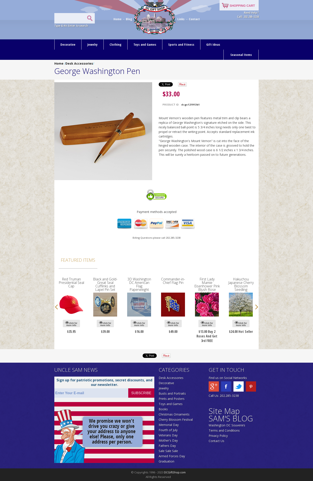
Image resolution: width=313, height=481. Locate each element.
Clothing (116, 44)
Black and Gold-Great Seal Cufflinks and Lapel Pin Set (105, 284)
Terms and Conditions (224, 430)
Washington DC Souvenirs (227, 425)
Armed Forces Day (172, 456)
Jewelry (92, 44)
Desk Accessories (79, 63)
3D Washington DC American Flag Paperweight (139, 284)
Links (180, 19)
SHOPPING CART (242, 5)
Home (117, 19)
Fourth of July (168, 430)
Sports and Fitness (181, 44)
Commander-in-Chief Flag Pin (173, 281)
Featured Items (78, 260)
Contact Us (216, 441)
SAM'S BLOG (231, 418)
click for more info (71, 324)
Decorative (67, 44)
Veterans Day (168, 435)
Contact (194, 19)
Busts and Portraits (172, 393)
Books (163, 409)
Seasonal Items (241, 54)
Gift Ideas (213, 44)
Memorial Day (169, 425)
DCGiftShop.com (175, 472)
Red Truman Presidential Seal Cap (71, 282)
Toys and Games (144, 44)
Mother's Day (168, 440)
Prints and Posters (172, 399)
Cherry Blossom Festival (176, 419)
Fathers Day (167, 446)
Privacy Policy (218, 436)
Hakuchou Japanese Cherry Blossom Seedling (241, 284)
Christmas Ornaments (174, 414)
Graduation (166, 461)
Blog (129, 19)
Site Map (224, 411)
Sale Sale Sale (168, 451)
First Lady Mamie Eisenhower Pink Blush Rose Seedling (207, 286)
